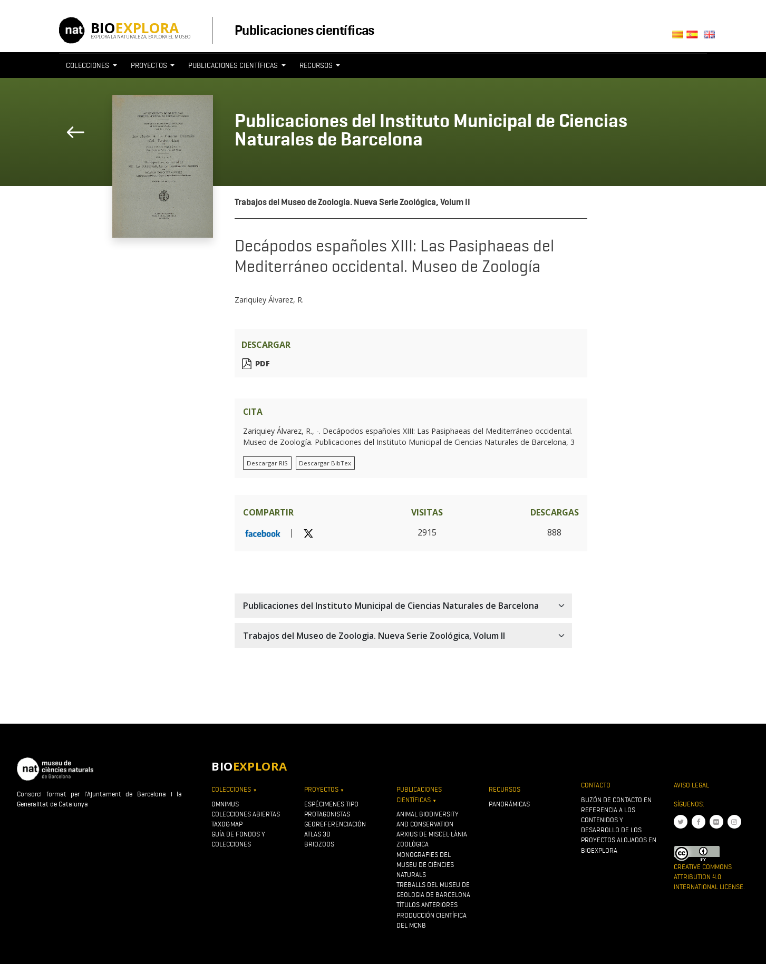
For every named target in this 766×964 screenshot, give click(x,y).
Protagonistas (327, 814)
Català (679, 37)
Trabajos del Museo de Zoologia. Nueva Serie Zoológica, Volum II (352, 202)
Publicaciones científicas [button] (233, 65)
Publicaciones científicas (304, 30)
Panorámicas (509, 804)
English (711, 37)
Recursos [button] (316, 65)
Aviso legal (691, 785)
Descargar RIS (267, 463)
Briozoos (319, 844)
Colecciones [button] (88, 65)
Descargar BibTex (325, 463)
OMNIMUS (225, 804)
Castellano (695, 37)
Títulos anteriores (427, 905)
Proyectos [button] (150, 65)
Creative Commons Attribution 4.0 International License (708, 877)
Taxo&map (227, 824)
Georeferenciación (335, 824)
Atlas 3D (317, 834)
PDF (262, 363)
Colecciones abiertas (245, 814)
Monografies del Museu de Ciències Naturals (425, 865)
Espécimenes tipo (331, 804)
